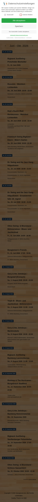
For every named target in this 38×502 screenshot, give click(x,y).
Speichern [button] (19, 26)
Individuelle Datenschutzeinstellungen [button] (19, 35)
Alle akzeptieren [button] (19, 20)
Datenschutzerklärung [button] (20, 37)
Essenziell (8, 15)
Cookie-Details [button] (10, 37)
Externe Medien (26, 15)
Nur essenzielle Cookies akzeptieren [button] (19, 31)
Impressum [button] (29, 37)
